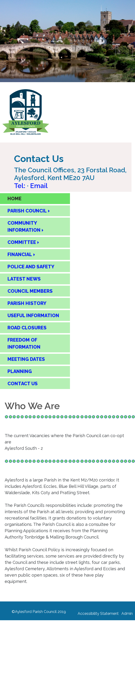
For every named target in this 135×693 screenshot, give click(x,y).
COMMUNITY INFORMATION (23, 226)
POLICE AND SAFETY (30, 267)
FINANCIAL (19, 254)
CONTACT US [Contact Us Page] (22, 383)
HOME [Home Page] (14, 198)
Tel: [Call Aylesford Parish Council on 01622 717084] (20, 186)
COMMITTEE (21, 242)
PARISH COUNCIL (27, 211)
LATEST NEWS (24, 279)
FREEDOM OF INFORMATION (23, 343)
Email (39, 186)
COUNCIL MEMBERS (30, 291)
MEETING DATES (26, 359)
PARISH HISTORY (26, 303)
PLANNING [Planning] (19, 371)
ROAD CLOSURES (27, 328)
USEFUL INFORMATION (33, 315)
